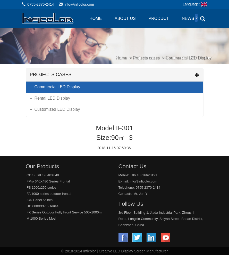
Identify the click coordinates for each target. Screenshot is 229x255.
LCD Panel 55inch (39, 200)
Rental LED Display (52, 98)
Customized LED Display (57, 109)
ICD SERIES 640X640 (42, 175)
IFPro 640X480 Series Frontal (48, 181)
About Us (125, 18)
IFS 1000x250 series (41, 187)
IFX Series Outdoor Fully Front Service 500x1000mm (65, 212)
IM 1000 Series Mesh (41, 218)
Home (95, 18)
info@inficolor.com (79, 4)
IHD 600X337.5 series (42, 206)
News (188, 18)
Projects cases (146, 57)
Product (159, 18)
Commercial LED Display (188, 57)
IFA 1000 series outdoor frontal (48, 194)
